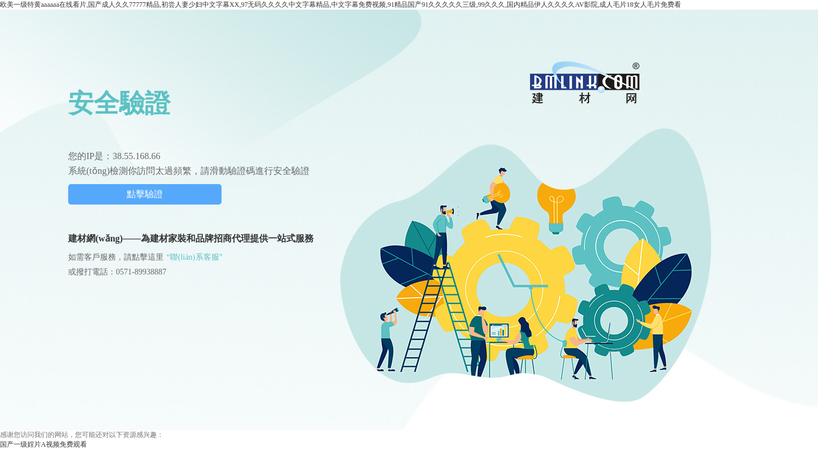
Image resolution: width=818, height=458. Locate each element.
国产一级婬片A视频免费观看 (43, 444)
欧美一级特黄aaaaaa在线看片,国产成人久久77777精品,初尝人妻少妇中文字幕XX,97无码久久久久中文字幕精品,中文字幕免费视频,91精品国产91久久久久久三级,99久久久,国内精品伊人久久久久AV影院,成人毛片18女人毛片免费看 (340, 5)
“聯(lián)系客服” (194, 257)
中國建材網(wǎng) (585, 82)
